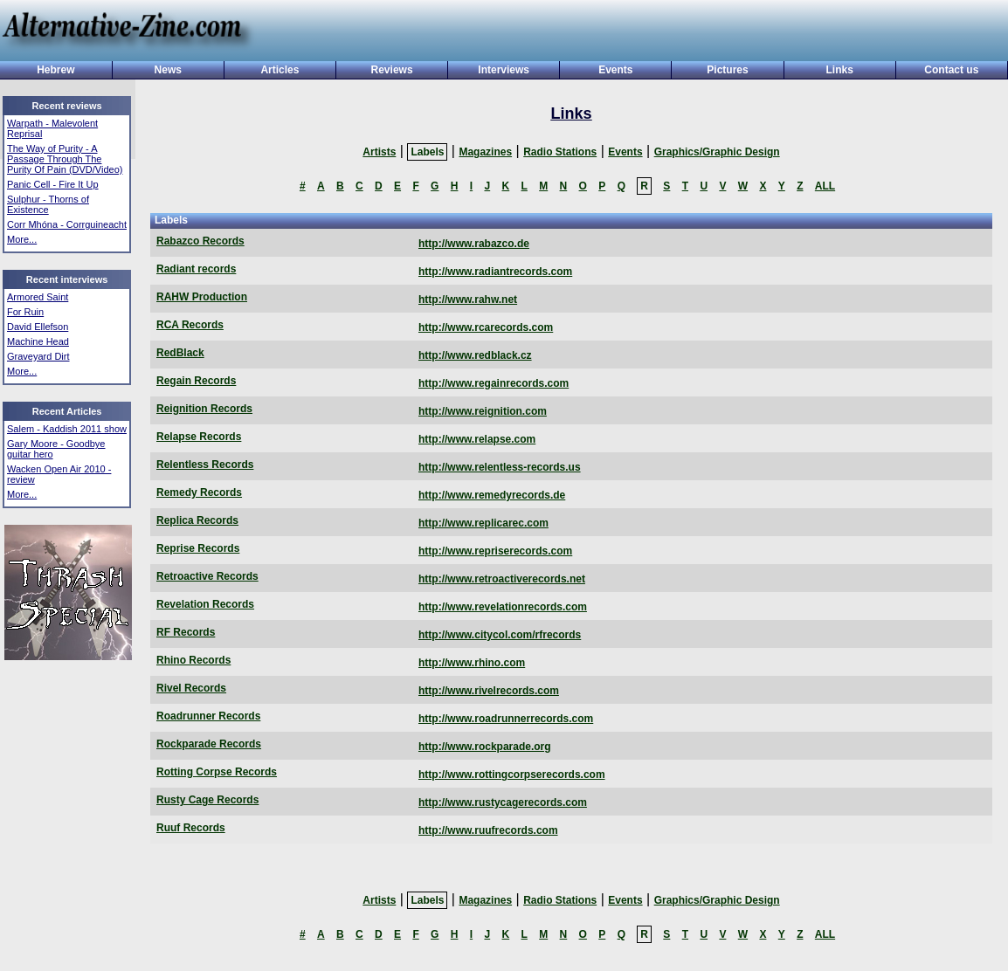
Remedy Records (199, 492)
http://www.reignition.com (482, 411)
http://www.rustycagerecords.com (502, 802)
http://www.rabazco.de (473, 244)
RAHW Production (201, 297)
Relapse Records (198, 436)
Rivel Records (191, 688)
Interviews (503, 70)
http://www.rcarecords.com (485, 327)
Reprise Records (197, 548)
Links (839, 70)
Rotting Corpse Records (216, 772)
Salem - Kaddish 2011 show (67, 429)
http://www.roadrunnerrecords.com (505, 719)
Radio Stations (560, 152)
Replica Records (197, 520)
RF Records (185, 632)
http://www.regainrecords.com (493, 383)
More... (22, 239)
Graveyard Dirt (38, 356)
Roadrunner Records (208, 716)
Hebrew (55, 70)
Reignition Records (204, 409)
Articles (279, 70)
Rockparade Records (208, 744)
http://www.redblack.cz (475, 355)
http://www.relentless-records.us (499, 467)
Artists (379, 152)
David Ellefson (37, 326)
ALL (825, 186)
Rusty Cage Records (207, 800)
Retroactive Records (207, 576)
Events (615, 70)
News (168, 70)
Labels (427, 152)
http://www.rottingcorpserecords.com (511, 774)
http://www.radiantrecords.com (495, 271)
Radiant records (196, 269)
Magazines (485, 152)
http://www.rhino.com (471, 663)
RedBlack (180, 353)
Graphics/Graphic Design (717, 152)
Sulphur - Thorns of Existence (48, 204)
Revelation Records (205, 604)
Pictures (727, 70)
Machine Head (38, 341)
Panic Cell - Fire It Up (53, 184)
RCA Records (190, 325)
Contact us (951, 70)
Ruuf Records (190, 828)
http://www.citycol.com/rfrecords (499, 635)
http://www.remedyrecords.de (491, 495)
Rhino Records (193, 660)
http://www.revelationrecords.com (502, 607)
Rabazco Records (200, 241)
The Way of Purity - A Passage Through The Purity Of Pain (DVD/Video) (64, 159)
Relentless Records (204, 464)
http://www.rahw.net (467, 299)
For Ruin (25, 311)
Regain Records (196, 381)
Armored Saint (37, 297)
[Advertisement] (624, 32)
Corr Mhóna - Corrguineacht (67, 224)
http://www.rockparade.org (484, 746)
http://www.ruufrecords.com (488, 830)
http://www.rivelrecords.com (488, 691)
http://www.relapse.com (476, 439)
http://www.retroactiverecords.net (501, 579)
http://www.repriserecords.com (495, 551)
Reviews (392, 70)
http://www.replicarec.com (483, 523)
